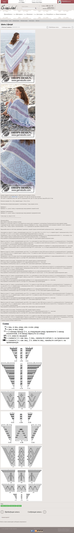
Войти (4, 1)
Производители (8, 14)
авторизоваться (22, 521)
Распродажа (49, 14)
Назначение (29, 14)
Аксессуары (39, 14)
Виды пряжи (19, 14)
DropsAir (19, 505)
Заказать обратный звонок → (49, 8)
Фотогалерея (31, 20)
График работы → (51, 7)
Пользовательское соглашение (64, 529)
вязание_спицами (4, 505)
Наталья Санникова (7, 27)
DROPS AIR (14, 196)
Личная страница (4, 20)
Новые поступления (61, 14)
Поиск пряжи (25, 6)
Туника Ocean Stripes (37, 2)
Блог (10, 20)
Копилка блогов (16, 20)
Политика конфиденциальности (64, 528)
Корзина (67, 1)
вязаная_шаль (12, 505)
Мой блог (37, 20)
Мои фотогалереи (24, 20)
